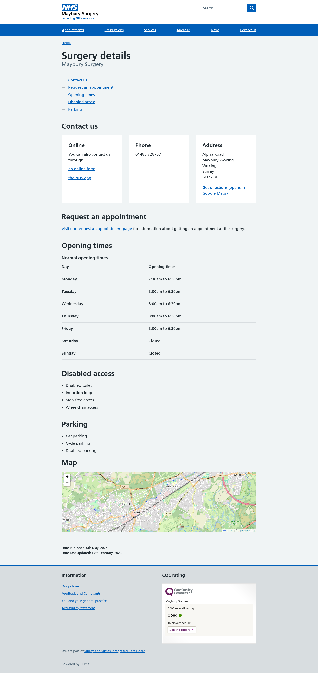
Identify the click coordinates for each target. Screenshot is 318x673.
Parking (75, 109)
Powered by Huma (75, 664)
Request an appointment (90, 87)
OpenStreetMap (246, 530)
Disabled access (81, 102)
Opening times (81, 94)
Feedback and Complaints (81, 593)
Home (66, 43)
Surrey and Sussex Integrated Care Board (114, 651)
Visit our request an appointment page (97, 228)
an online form (81, 169)
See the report (179, 629)
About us (183, 30)
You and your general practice (84, 601)
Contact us (248, 30)
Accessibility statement (78, 608)
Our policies (70, 586)
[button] (67, 477)
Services (150, 30)
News (215, 30)
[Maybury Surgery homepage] (80, 12)
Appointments (73, 30)
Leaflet (228, 530)
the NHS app (79, 178)
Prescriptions (114, 30)
